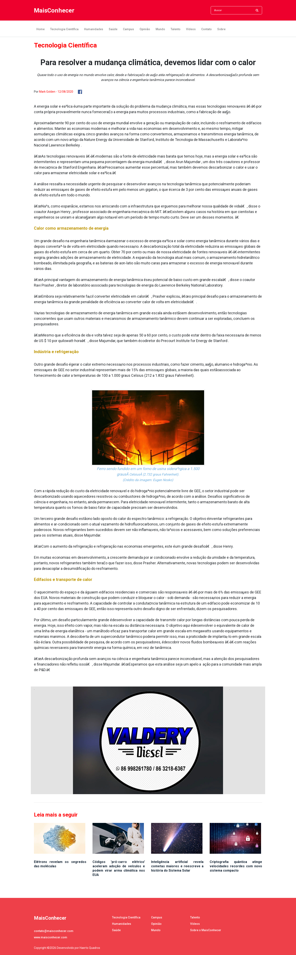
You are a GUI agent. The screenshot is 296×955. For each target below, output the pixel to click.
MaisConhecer (54, 10)
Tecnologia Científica (64, 29)
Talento (175, 29)
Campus (128, 29)
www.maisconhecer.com (50, 937)
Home (40, 29)
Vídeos (191, 29)
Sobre (221, 29)
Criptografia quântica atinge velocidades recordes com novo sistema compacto (236, 866)
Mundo (160, 29)
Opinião (145, 29)
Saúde (113, 29)
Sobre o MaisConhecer (205, 930)
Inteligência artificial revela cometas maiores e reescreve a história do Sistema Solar (177, 866)
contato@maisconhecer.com (53, 931)
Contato (206, 29)
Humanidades (93, 29)
